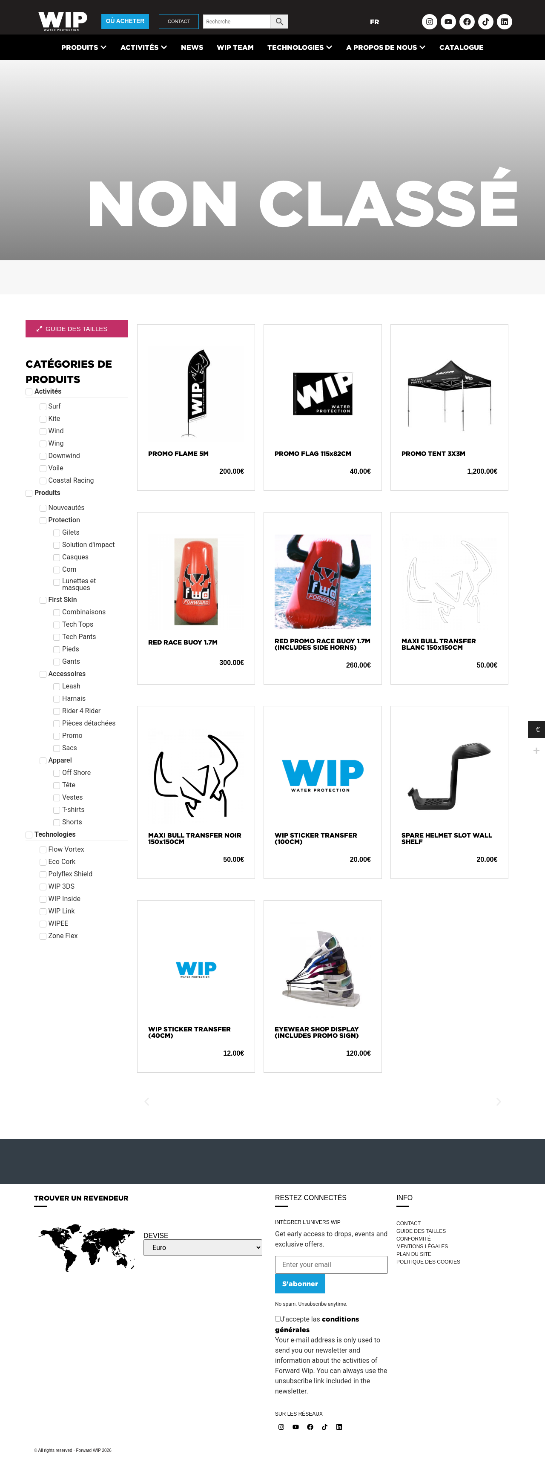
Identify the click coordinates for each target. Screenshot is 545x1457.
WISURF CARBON (176, 1102)
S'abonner (300, 1283)
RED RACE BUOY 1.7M (183, 642)
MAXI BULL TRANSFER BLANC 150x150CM (439, 644)
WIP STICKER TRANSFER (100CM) (316, 838)
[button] (146, 1102)
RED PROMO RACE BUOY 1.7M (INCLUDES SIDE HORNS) (322, 644)
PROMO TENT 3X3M (433, 453)
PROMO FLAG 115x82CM (313, 453)
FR (374, 22)
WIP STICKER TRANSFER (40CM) (189, 1032)
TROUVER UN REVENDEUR (81, 1198)
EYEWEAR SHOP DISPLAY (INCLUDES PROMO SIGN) (317, 1032)
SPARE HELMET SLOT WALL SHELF (447, 838)
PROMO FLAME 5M (178, 453)
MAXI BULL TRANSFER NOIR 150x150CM (194, 838)
